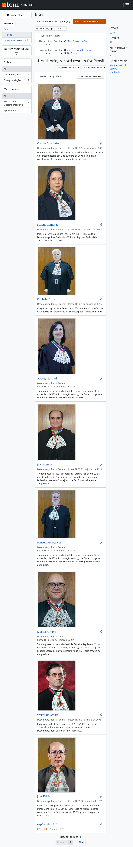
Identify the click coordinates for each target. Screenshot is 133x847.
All (5, 68)
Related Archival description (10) (53, 21)
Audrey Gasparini (48, 378)
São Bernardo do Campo (79, 50)
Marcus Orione (46, 631)
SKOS (114, 32)
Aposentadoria (16, 111)
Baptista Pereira (47, 299)
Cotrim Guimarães (49, 143)
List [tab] (19, 23)
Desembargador (16, 75)
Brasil (10, 34)
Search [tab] (7, 29)
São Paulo (72, 53)
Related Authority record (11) (90, 21)
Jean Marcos (45, 464)
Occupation (11, 89)
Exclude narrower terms (90, 76)
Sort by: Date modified (67, 67)
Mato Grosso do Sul (17, 40)
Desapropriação (16, 81)
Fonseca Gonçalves (49, 542)
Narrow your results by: (16, 51)
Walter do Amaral (48, 715)
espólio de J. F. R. (47, 824)
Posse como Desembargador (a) (16, 103)
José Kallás (43, 796)
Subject (8, 62)
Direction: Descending (93, 67)
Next (81, 842)
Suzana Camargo (48, 224)
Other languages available (50, 28)
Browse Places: (16, 15)
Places (57, 35)
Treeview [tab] (8, 23)
